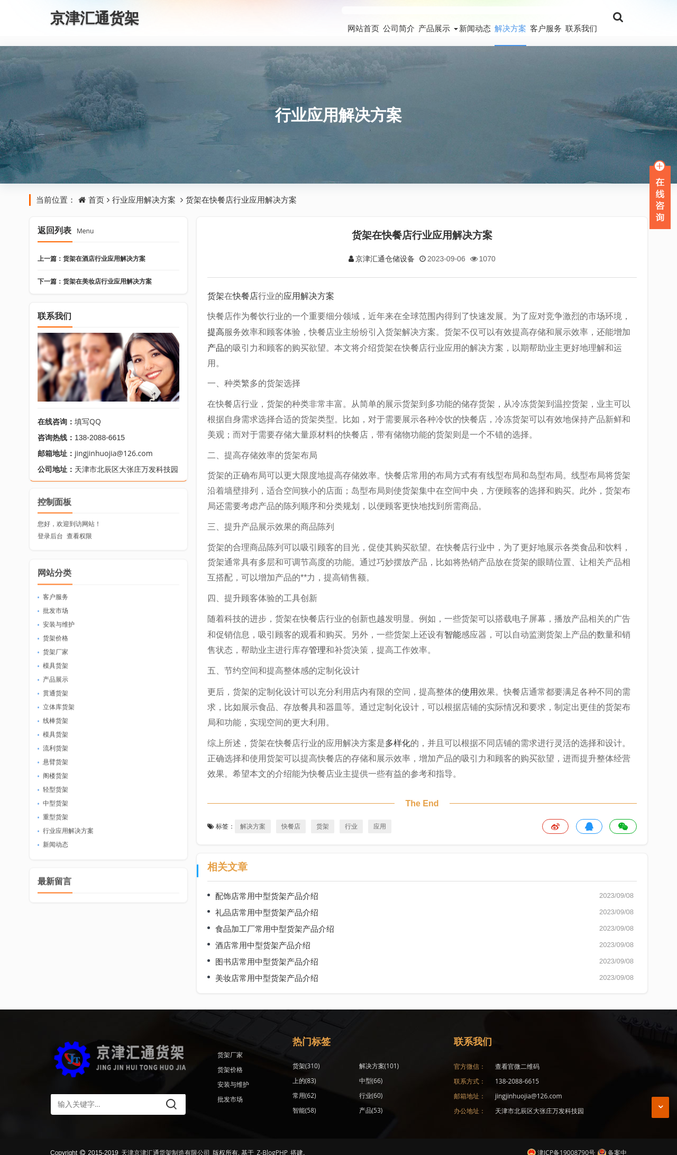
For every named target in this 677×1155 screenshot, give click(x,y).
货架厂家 (55, 636)
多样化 (397, 733)
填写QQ (88, 411)
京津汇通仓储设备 (382, 248)
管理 (317, 639)
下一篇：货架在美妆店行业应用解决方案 (95, 271)
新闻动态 (438, 18)
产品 (215, 337)
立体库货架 (59, 691)
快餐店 (245, 285)
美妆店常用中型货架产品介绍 (266, 967)
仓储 (352, 1100)
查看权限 (79, 521)
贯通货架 (55, 678)
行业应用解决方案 (338, 104)
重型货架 (55, 801)
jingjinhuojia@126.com (114, 443)
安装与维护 (59, 609)
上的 (400, 1055)
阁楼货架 (55, 760)
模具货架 (55, 650)
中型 (304, 1070)
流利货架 (55, 733)
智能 (452, 624)
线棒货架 (55, 705)
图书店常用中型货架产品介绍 (266, 950)
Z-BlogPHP (272, 1140)
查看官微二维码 (517, 1055)
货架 (215, 285)
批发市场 (55, 595)
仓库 (400, 1085)
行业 (351, 816)
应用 (291, 285)
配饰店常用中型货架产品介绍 (266, 885)
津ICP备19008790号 (561, 1140)
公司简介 (338, 18)
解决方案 (486, 18)
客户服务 (534, 18)
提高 (215, 322)
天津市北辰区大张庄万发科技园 (539, 1100)
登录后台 (50, 521)
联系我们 (581, 18)
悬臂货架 (55, 746)
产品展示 (385, 18)
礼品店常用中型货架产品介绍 (266, 901)
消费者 (403, 1100)
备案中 (612, 1140)
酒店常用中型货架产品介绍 (262, 934)
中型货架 (55, 788)
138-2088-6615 (517, 1070)
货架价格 (55, 623)
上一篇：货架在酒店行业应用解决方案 (91, 248)
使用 (469, 681)
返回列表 (66, 220)
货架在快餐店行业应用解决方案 (241, 189)
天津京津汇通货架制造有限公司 (165, 1140)
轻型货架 (55, 774)
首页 (96, 189)
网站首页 (290, 18)
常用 (352, 1070)
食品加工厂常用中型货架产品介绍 (274, 918)
